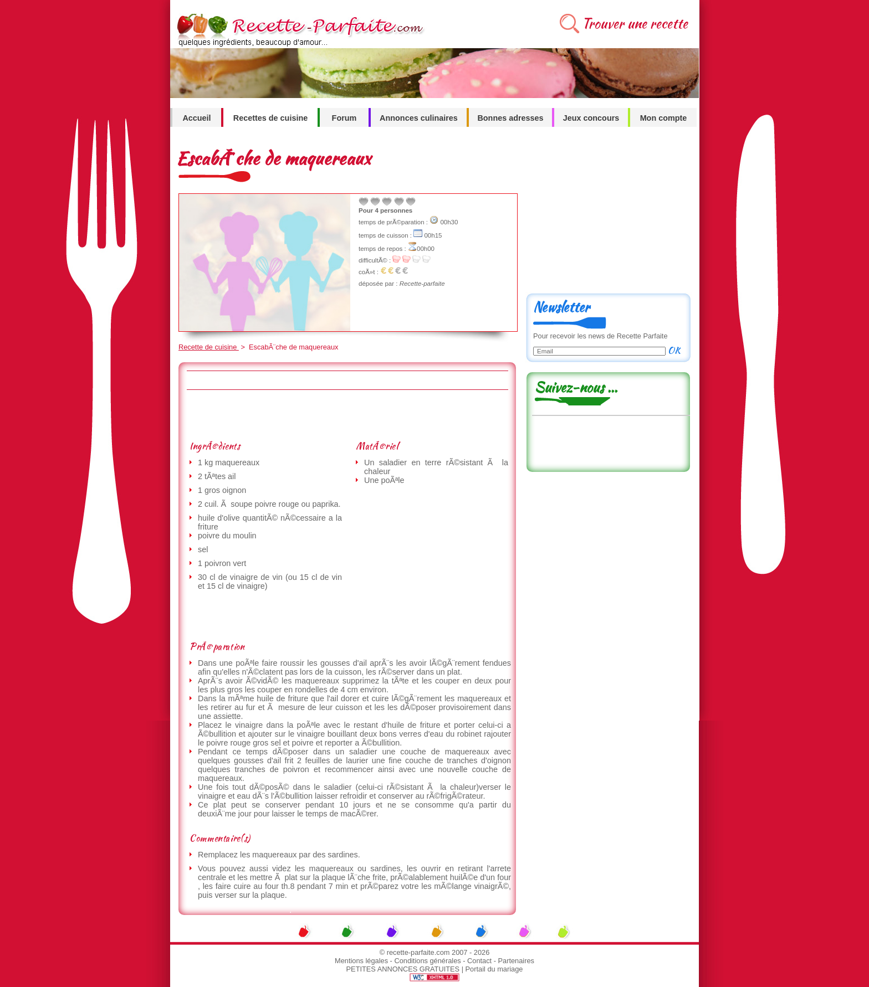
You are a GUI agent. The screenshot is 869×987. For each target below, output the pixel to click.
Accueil (196, 118)
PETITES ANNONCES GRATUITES (403, 969)
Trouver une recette (635, 23)
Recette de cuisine (208, 347)
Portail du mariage (494, 969)
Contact (479, 961)
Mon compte (663, 118)
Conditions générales (427, 961)
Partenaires (516, 961)
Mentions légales (361, 961)
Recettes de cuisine (270, 118)
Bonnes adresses (510, 118)
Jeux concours (591, 118)
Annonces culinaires (419, 118)
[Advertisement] (347, 414)
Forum (344, 118)
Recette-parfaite (422, 283)
